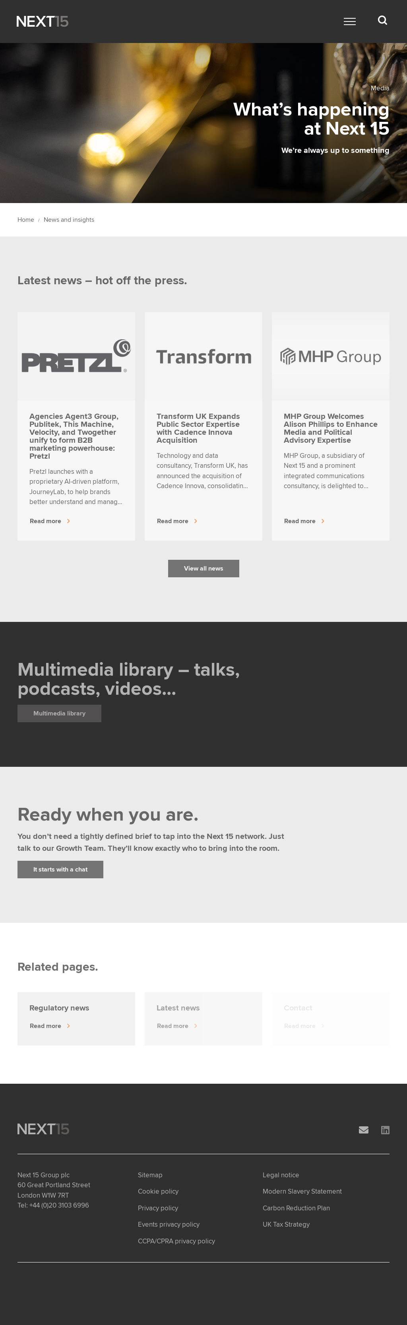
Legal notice (281, 1175)
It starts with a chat (60, 870)
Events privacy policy (169, 1224)
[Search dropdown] (382, 20)
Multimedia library (59, 713)
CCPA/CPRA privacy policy (176, 1241)
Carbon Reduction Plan (296, 1208)
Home (25, 220)
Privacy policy (158, 1208)
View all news (203, 569)
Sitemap (150, 1175)
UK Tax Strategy (286, 1224)
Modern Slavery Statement (302, 1191)
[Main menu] (350, 21)
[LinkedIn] (385, 1130)
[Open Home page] (42, 21)
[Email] (363, 1130)
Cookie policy (158, 1191)
